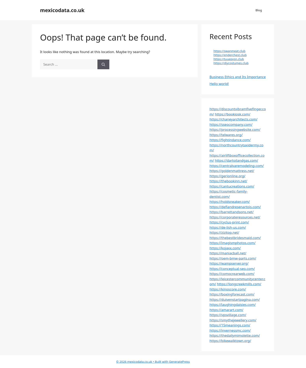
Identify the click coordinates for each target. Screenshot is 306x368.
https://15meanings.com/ (230, 325)
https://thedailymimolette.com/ (235, 335)
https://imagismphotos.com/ (233, 242)
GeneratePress (179, 362)
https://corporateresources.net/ (235, 217)
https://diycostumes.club (231, 63)
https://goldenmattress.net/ (232, 170)
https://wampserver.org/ (229, 263)
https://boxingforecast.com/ (232, 294)
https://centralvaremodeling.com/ (237, 165)
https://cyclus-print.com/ (229, 222)
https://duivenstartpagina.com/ (235, 299)
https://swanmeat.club (229, 51)
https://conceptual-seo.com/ (232, 268)
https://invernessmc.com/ (230, 330)
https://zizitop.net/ (224, 232)
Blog (259, 10)
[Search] (103, 64)
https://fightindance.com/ (230, 139)
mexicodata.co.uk (62, 10)
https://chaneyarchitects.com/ (234, 119)
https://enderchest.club (230, 55)
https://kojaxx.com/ (225, 248)
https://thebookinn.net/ (228, 181)
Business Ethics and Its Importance (238, 76)
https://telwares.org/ (226, 134)
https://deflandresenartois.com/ (235, 206)
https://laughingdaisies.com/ (233, 304)
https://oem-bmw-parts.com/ (233, 258)
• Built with (142, 362)
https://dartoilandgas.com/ (236, 160)
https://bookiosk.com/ (232, 114)
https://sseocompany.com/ (231, 124)
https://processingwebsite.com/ (235, 129)
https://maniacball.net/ (228, 253)
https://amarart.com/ (226, 309)
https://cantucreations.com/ (232, 186)
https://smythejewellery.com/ (233, 320)
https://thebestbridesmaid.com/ (235, 237)
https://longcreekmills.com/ (239, 284)
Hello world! (219, 83)
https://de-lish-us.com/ (228, 227)
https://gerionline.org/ (227, 176)
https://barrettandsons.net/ (232, 212)
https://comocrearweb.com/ (232, 273)
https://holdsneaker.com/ (230, 201)
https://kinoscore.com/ (228, 289)
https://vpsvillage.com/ (228, 314)
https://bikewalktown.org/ (230, 340)
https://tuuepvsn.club (229, 59)
